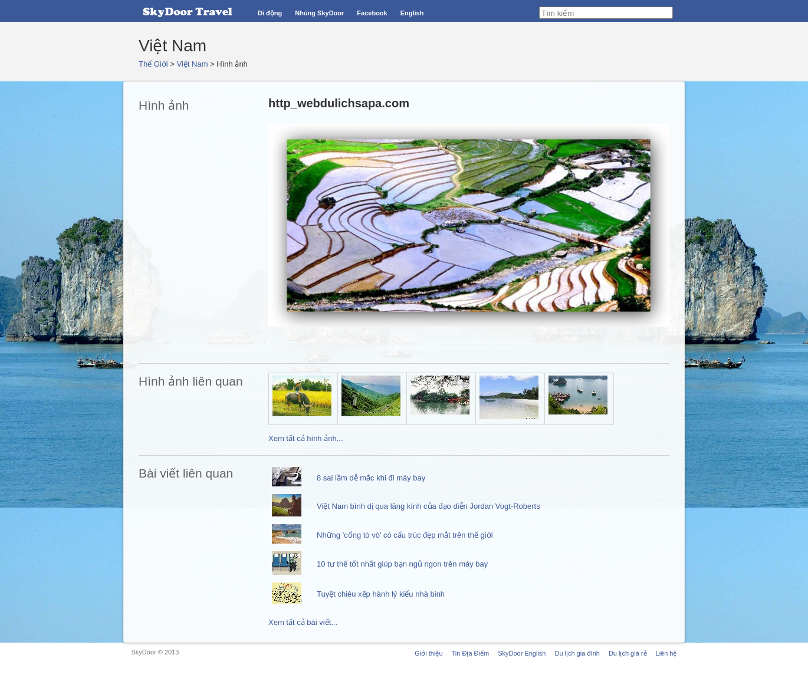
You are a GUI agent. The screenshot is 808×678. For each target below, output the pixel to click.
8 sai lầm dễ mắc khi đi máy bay (371, 477)
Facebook (372, 13)
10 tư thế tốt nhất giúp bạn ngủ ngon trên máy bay (402, 563)
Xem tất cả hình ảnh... (305, 438)
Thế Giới (153, 64)
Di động (270, 13)
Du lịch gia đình (576, 653)
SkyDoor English (522, 653)
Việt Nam (192, 64)
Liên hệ (666, 653)
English (412, 13)
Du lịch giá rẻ (628, 653)
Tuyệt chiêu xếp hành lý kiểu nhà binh (381, 594)
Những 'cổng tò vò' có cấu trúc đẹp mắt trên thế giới (405, 535)
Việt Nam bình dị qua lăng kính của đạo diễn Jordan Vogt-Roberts (428, 506)
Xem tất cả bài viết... (302, 622)
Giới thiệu (428, 653)
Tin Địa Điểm (471, 653)
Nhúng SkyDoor (319, 13)
